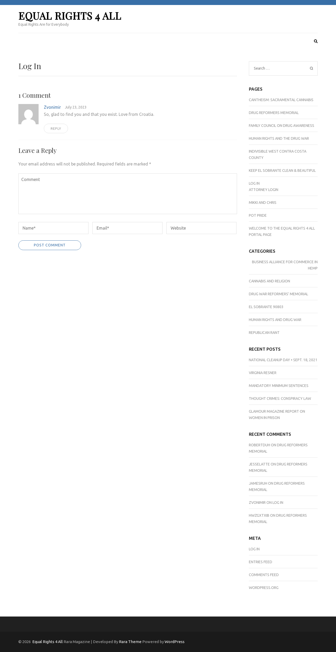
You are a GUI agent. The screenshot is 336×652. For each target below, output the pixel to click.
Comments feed (264, 575)
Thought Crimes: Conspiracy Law (280, 398)
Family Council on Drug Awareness (281, 125)
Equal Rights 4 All (69, 15)
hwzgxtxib (259, 515)
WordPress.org (264, 588)
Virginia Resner (262, 373)
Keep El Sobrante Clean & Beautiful (282, 170)
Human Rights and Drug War (275, 320)
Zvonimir (52, 107)
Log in (254, 549)
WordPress (175, 641)
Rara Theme (130, 641)
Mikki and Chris (262, 202)
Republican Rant (264, 332)
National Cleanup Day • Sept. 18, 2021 (283, 360)
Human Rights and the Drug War (279, 138)
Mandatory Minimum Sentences (278, 386)
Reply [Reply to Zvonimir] (56, 128)
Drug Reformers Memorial (274, 113)
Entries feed (260, 562)
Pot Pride (258, 215)
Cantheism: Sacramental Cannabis (281, 100)
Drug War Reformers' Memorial (278, 294)
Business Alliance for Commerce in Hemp (285, 265)
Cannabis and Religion (269, 281)
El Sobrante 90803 (266, 307)
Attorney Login (263, 190)
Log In (254, 183)
